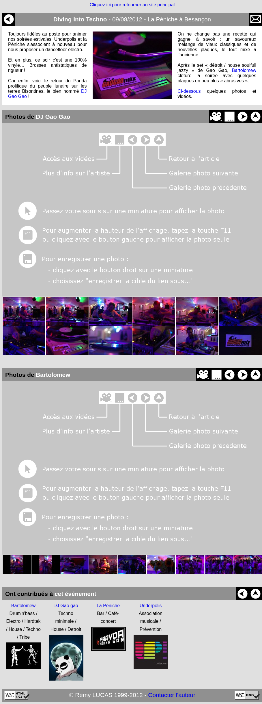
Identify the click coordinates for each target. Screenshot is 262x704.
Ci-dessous (189, 91)
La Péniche (108, 605)
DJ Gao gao (65, 605)
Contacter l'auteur (171, 695)
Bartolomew (244, 70)
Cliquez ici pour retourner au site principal (132, 4)
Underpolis (151, 605)
